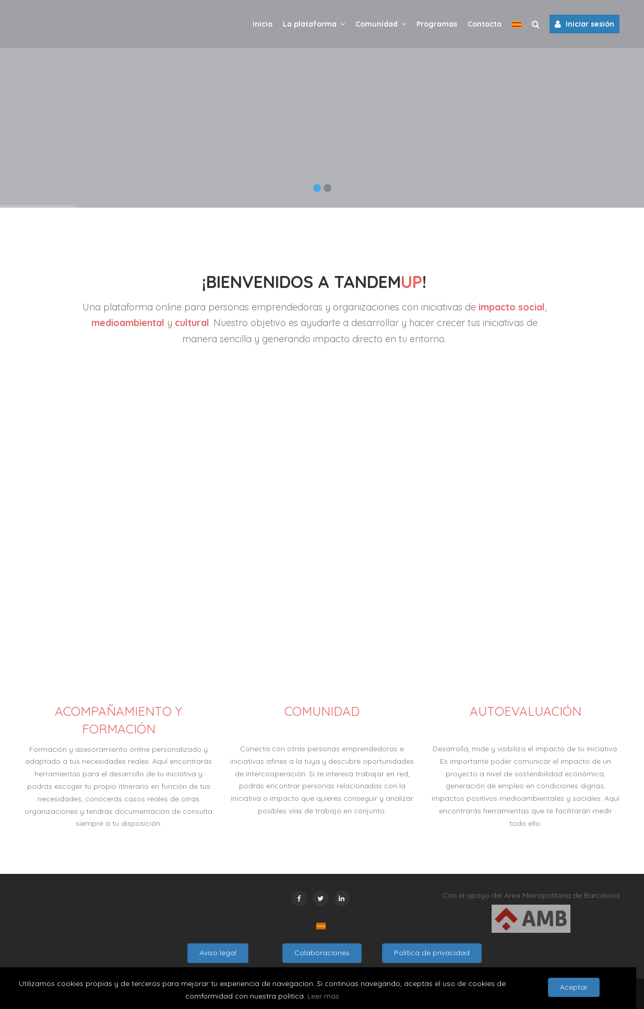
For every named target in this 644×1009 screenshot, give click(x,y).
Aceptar (574, 987)
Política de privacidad (432, 952)
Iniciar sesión (584, 24)
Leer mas (323, 996)
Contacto (485, 24)
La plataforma (314, 24)
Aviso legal (217, 952)
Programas (436, 24)
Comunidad (380, 24)
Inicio (262, 24)
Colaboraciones (322, 952)
